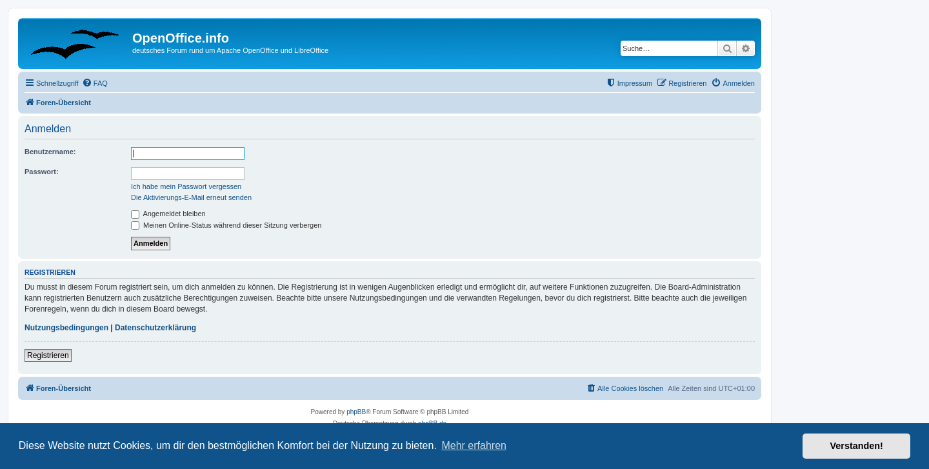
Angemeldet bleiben (168, 213)
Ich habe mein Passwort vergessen (186, 186)
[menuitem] (95, 83)
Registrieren (48, 355)
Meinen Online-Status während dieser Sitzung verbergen (226, 225)
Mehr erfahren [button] (473, 445)
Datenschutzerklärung (155, 327)
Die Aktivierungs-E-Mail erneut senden (191, 197)
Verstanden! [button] (856, 446)
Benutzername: (50, 151)
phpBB (356, 411)
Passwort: (42, 171)
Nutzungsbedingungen (66, 327)
